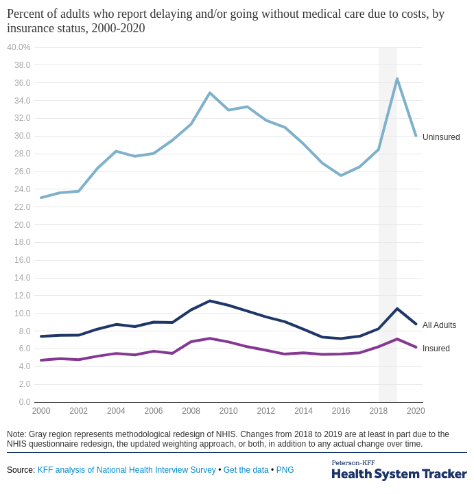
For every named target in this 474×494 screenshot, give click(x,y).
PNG (285, 470)
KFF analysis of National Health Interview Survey (127, 470)
